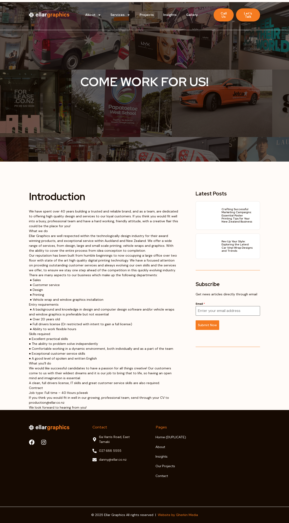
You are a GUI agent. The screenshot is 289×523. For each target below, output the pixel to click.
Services (120, 15)
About (93, 15)
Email (200, 304)
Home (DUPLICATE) (170, 437)
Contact (161, 476)
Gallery (192, 15)
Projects (147, 15)
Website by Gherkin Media (178, 515)
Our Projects (165, 466)
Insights (170, 15)
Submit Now (207, 325)
